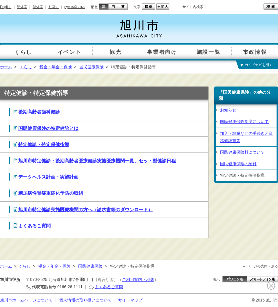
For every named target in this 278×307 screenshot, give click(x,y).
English (5, 7)
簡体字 (22, 7)
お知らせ (228, 110)
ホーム (6, 67)
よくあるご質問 (34, 225)
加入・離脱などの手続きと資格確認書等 (246, 137)
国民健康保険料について (242, 152)
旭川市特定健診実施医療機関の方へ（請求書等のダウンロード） (85, 209)
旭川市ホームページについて (26, 300)
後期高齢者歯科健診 (39, 111)
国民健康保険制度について (244, 121)
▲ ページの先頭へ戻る (260, 266)
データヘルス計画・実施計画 (48, 176)
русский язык (74, 7)
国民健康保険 (91, 67)
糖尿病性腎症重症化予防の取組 (50, 193)
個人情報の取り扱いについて (85, 300)
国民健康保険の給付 (238, 163)
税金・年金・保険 (55, 67)
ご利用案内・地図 (138, 279)
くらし (26, 67)
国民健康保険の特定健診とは (48, 128)
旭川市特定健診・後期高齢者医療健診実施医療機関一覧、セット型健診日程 (97, 160)
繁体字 (38, 7)
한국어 (53, 7)
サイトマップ (130, 300)
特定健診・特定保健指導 (43, 144)
